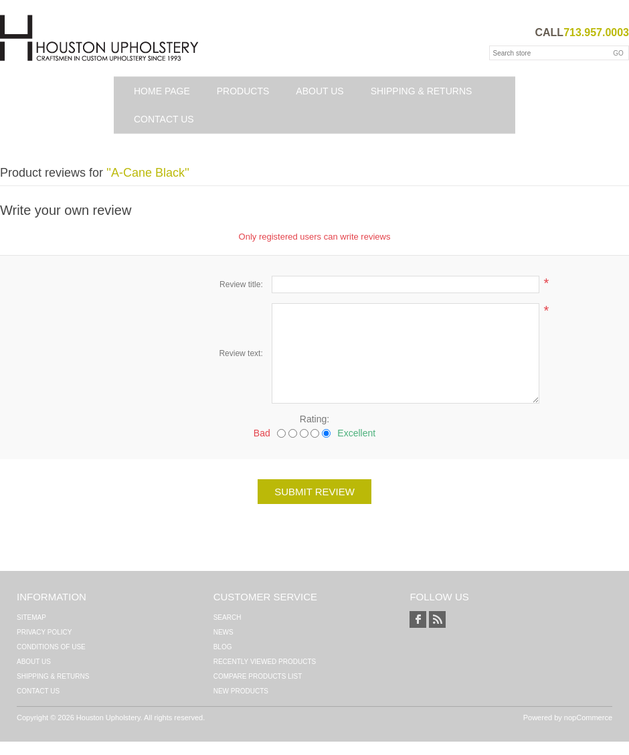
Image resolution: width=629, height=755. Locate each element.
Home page (162, 91)
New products (240, 691)
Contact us (164, 119)
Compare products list (257, 676)
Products (243, 91)
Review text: (240, 353)
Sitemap (31, 617)
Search (227, 617)
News (223, 632)
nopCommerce (588, 718)
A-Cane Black (148, 172)
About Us (319, 91)
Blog (222, 647)
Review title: (241, 284)
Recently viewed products (265, 661)
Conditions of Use (51, 647)
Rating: (314, 419)
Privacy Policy (44, 632)
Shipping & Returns (421, 91)
